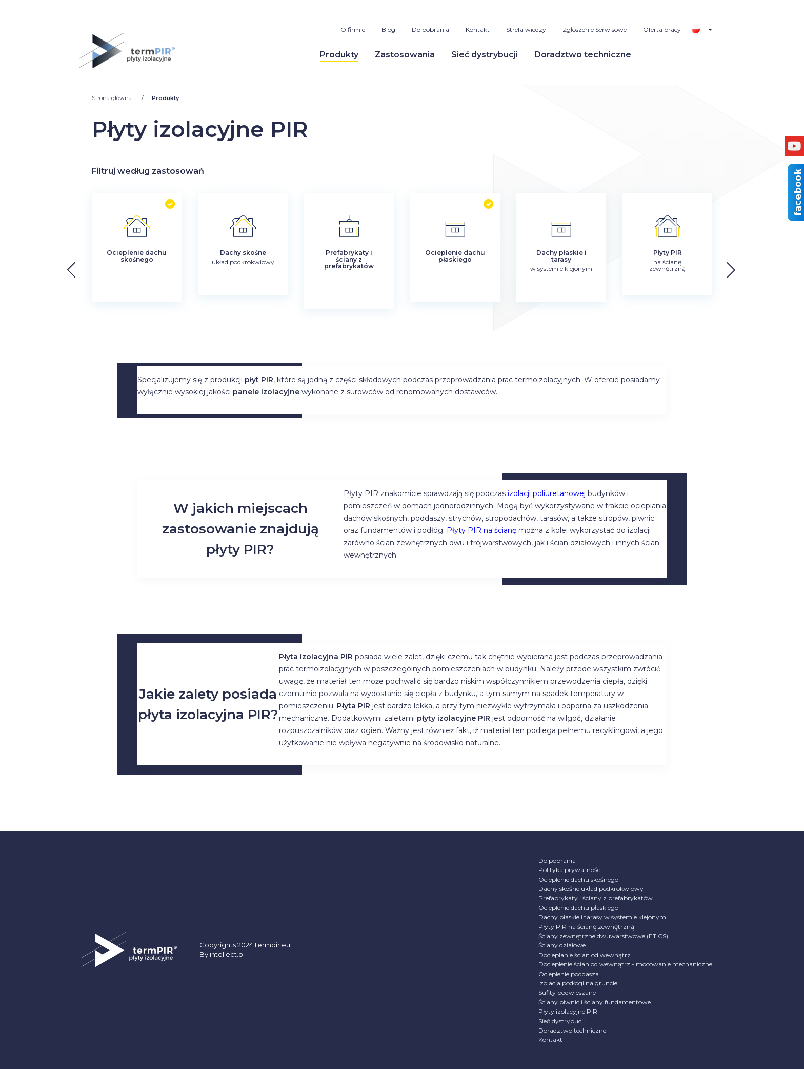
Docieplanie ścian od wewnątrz (584, 955)
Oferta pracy (662, 29)
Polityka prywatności (570, 870)
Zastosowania (405, 55)
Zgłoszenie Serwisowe (594, 29)
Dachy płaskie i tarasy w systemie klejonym (602, 917)
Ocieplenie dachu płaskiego (578, 908)
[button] (739, 270)
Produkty (339, 55)
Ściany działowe (562, 945)
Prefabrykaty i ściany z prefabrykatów (595, 898)
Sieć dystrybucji (484, 55)
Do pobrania (430, 29)
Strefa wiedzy (526, 29)
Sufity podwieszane (567, 992)
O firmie (352, 29)
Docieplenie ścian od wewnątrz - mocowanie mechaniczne (625, 964)
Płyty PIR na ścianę (481, 530)
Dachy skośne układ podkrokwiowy (591, 889)
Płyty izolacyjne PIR (567, 1011)
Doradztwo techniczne (582, 55)
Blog (388, 29)
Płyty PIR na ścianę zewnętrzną (586, 927)
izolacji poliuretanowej (547, 493)
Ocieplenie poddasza (568, 974)
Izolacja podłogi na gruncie (577, 983)
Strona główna (112, 98)
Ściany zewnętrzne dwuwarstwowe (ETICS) (603, 936)
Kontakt (478, 29)
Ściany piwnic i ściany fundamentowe (594, 1002)
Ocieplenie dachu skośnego (578, 879)
